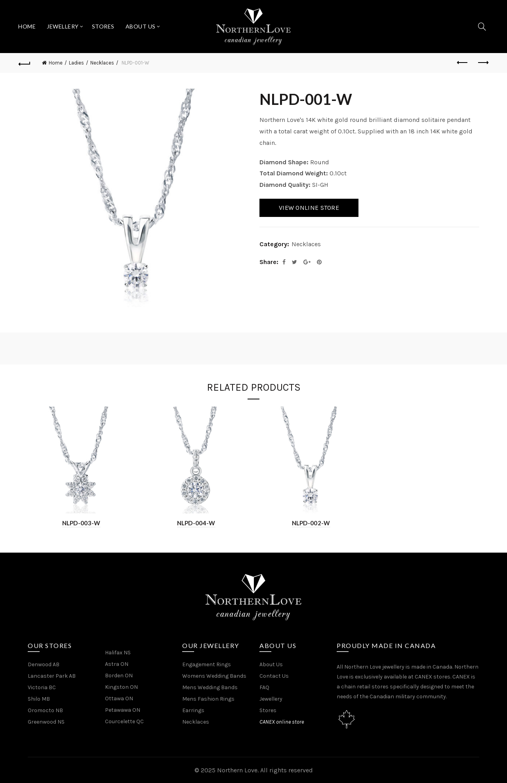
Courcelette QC (124, 721)
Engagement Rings (206, 664)
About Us (141, 26)
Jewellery (63, 26)
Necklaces (102, 63)
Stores (103, 26)
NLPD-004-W (196, 522)
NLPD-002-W (311, 522)
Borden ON (119, 675)
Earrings (193, 710)
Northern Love (237, 770)
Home (27, 26)
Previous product (462, 62)
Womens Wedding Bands (214, 676)
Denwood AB (43, 664)
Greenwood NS (46, 721)
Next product (482, 62)
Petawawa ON (122, 710)
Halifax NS (118, 652)
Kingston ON (121, 687)
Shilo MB (39, 699)
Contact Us (274, 676)
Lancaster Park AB (52, 676)
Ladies (76, 63)
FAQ (264, 687)
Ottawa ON (119, 698)
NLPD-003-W (81, 522)
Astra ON (116, 664)
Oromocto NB (45, 710)
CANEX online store (281, 721)
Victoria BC (42, 687)
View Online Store (309, 207)
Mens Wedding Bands (210, 687)
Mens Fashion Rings (208, 699)
